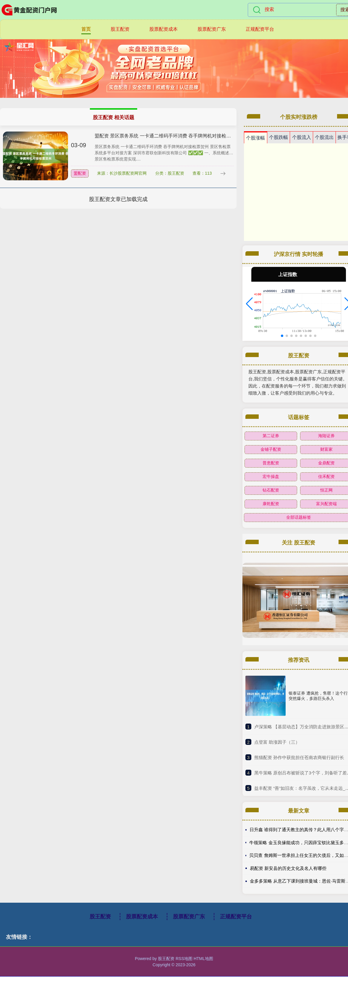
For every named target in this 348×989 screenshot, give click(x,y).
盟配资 (80, 173)
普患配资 (271, 463)
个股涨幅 (255, 137)
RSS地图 (184, 958)
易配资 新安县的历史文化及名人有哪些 (288, 868)
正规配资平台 (260, 29)
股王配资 (120, 29)
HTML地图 (203, 958)
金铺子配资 (270, 449)
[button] (249, 303)
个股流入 (301, 137)
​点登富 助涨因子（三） (277, 742)
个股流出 (324, 137)
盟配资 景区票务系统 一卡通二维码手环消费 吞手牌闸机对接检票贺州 (167, 135)
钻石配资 (271, 490)
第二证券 (271, 435)
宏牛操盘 (271, 476)
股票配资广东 (212, 29)
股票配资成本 (163, 29)
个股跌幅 (278, 137)
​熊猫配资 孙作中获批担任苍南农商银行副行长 (299, 757)
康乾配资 (271, 503)
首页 (86, 29)
